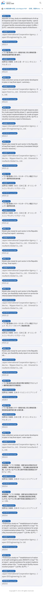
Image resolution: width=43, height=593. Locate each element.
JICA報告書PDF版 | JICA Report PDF (15, 8)
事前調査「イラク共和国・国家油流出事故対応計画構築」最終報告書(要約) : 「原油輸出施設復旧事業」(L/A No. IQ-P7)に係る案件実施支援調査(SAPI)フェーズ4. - (20, 468)
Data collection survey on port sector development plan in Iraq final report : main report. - (20, 436)
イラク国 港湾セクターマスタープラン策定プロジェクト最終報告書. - (20, 204)
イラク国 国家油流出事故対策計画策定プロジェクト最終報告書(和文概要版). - (20, 384)
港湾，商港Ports (34, 8)
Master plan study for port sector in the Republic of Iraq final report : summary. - (20, 232)
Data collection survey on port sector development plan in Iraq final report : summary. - (20, 81)
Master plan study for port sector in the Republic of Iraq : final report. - (20, 262)
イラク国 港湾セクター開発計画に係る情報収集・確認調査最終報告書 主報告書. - (20, 409)
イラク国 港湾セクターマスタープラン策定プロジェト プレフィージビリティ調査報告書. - (20, 324)
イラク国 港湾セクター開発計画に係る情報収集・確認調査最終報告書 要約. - (20, 53)
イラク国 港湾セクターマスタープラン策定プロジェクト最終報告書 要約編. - (20, 177)
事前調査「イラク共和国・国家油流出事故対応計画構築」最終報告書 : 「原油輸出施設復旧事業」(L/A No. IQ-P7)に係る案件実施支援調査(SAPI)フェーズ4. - (19, 497)
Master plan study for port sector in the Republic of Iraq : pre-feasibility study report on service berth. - (20, 353)
